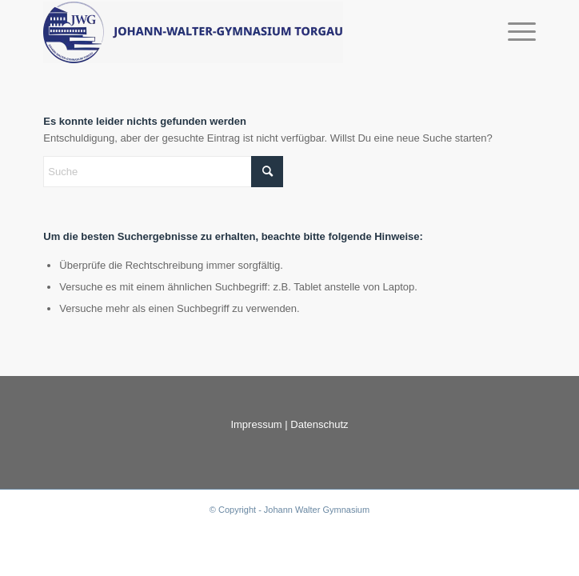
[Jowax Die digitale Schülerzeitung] (240, 32)
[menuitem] (514, 32)
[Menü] (514, 32)
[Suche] (163, 171)
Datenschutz (319, 424)
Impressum (256, 424)
